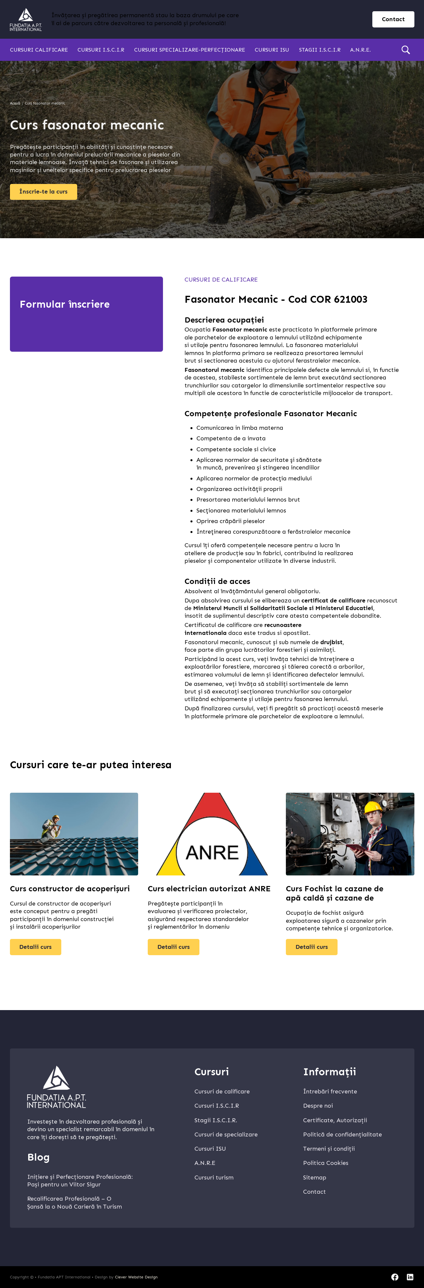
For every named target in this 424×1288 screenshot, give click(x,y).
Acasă (15, 103)
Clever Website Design (136, 1277)
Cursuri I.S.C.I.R (101, 50)
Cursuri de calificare (221, 279)
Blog (38, 1157)
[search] (406, 50)
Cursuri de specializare (226, 1134)
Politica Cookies (325, 1163)
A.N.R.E (204, 1163)
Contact (314, 1191)
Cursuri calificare (39, 50)
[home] (26, 19)
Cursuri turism (214, 1177)
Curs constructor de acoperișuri (70, 888)
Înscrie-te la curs (43, 191)
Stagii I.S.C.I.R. (215, 1120)
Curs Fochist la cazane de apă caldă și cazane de (334, 893)
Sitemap (314, 1177)
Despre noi (318, 1105)
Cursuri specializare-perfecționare (189, 50)
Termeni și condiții (329, 1148)
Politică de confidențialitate (342, 1134)
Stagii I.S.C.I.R (320, 50)
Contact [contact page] (393, 19)
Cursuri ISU (272, 50)
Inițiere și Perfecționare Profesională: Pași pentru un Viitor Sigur (80, 1180)
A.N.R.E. (360, 50)
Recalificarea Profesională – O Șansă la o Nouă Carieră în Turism (74, 1202)
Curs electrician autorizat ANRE (209, 888)
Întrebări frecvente (330, 1091)
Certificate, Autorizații (335, 1120)
